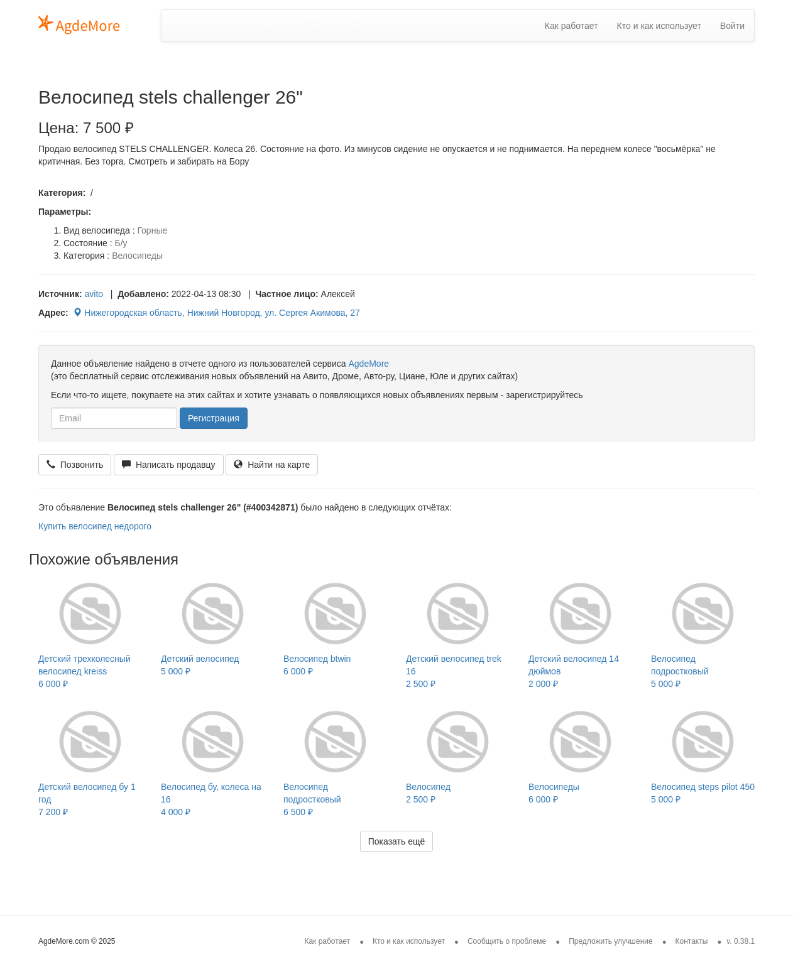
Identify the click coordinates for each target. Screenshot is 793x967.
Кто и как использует (659, 26)
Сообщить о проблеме (507, 941)
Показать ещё (396, 841)
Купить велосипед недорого (94, 526)
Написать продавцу (168, 465)
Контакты (691, 941)
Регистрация (213, 418)
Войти (732, 26)
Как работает (571, 26)
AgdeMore (368, 364)
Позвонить (74, 465)
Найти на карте (272, 465)
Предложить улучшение (611, 941)
